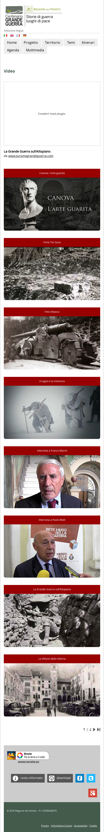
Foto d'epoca (52, 312)
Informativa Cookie (61, 825)
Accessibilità (80, 825)
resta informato (27, 778)
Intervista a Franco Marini (52, 450)
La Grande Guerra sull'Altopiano (52, 589)
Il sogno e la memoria (52, 381)
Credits (93, 825)
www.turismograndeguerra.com (30, 156)
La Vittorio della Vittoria (52, 659)
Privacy (45, 825)
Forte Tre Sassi (52, 242)
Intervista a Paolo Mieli (52, 520)
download (59, 778)
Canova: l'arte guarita (52, 173)
